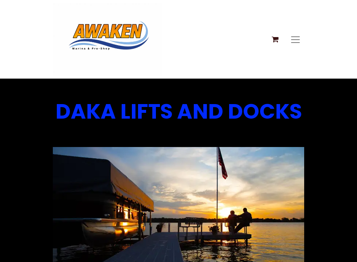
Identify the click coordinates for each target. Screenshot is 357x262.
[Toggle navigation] (295, 39)
